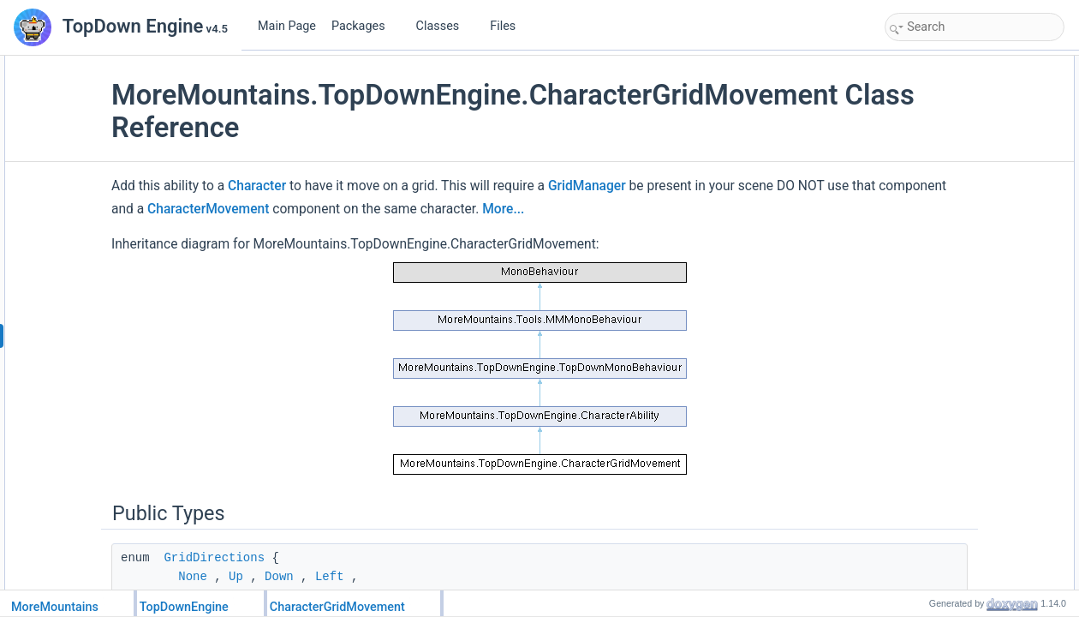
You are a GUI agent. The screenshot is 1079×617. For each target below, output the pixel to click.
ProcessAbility (935, 367)
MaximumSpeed (940, 442)
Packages (364, 26)
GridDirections (330, 581)
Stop (914, 386)
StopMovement (938, 329)
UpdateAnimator (940, 404)
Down (916, 310)
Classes (444, 26)
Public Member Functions (947, 141)
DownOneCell (935, 235)
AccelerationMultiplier (952, 518)
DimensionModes (943, 122)
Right (915, 273)
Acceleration (931, 461)
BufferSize (927, 574)
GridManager (703, 186)
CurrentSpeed (935, 480)
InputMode (927, 536)
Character (373, 186)
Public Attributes (926, 423)
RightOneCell (933, 197)
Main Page (287, 26)
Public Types (919, 65)
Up (909, 291)
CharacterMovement (536, 209)
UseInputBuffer (937, 555)
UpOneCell (928, 216)
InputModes (930, 103)
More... (249, 232)
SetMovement (935, 159)
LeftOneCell (930, 178)
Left (912, 254)
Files (509, 26)
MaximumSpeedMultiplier (961, 499)
